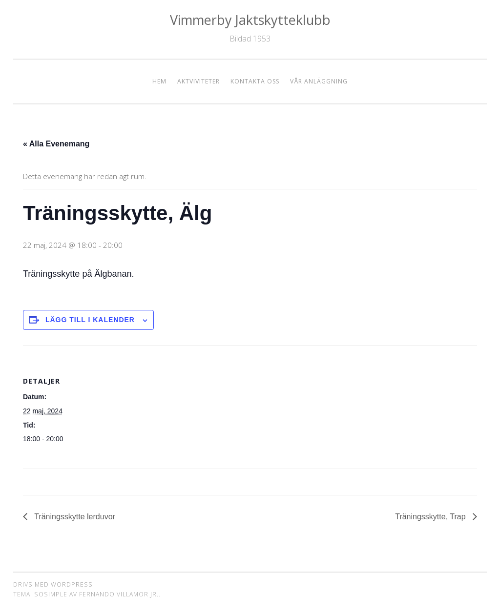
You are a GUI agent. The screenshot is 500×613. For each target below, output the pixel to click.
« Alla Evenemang (56, 144)
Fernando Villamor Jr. (119, 594)
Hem (159, 81)
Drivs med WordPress (53, 584)
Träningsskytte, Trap (431, 516)
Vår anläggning (319, 81)
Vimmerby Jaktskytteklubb (250, 20)
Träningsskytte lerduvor (73, 516)
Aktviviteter (198, 81)
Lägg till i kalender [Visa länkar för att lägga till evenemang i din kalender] (90, 320)
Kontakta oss (254, 81)
